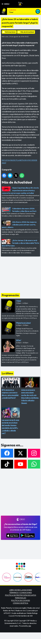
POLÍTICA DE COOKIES (20, 600)
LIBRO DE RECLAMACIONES (20, 590)
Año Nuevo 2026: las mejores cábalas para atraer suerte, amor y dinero (19, 224)
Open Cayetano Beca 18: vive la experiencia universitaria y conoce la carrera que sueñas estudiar (20, 190)
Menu (5, 4)
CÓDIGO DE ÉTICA (20, 603)
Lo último (7, 373)
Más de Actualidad (27, 32)
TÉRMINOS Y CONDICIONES (20, 592)
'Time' (11, 12)
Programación (10, 295)
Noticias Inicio (10, 32)
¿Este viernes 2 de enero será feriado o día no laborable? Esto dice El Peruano (20, 243)
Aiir (29, 626)
